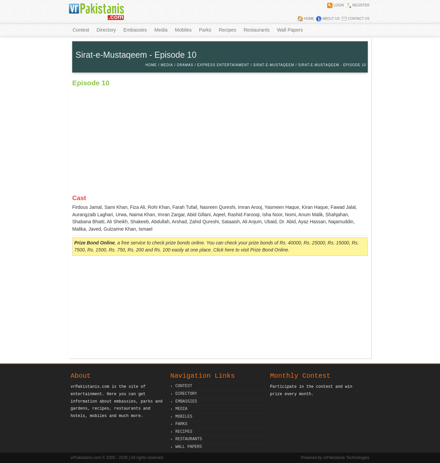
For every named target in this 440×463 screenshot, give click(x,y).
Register (360, 5)
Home (309, 18)
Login (339, 5)
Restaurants (257, 30)
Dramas (185, 65)
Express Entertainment (223, 65)
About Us (331, 18)
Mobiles (183, 30)
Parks (205, 30)
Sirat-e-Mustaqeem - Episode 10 (332, 65)
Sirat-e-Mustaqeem (273, 65)
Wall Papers (290, 30)
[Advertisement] (220, 308)
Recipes (227, 30)
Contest (81, 30)
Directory (106, 30)
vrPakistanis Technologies (346, 457)
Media (161, 30)
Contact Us (358, 18)
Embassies (135, 30)
